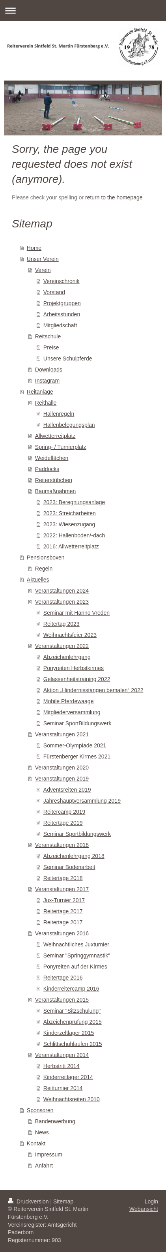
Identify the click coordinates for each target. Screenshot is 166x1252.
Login (151, 1201)
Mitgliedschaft (60, 325)
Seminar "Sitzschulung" (72, 1011)
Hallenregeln (59, 414)
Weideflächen (52, 458)
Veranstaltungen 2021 (62, 734)
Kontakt (36, 1143)
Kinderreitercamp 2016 (71, 988)
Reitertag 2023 (61, 624)
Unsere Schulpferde (67, 358)
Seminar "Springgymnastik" (76, 955)
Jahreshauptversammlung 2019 (82, 801)
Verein (43, 270)
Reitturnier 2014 (63, 1088)
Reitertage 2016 (63, 977)
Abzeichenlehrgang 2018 (73, 856)
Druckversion (29, 1201)
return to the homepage (114, 197)
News (42, 1132)
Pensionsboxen (46, 557)
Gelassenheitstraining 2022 (76, 679)
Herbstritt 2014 (61, 1066)
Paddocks (47, 469)
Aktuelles (38, 579)
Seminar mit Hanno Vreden (76, 613)
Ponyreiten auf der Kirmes (75, 966)
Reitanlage (40, 392)
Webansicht (143, 1209)
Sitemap (63, 1201)
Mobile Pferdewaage (68, 701)
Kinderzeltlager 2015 (68, 1033)
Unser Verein (43, 259)
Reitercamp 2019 (64, 812)
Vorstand (54, 292)
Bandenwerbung (55, 1121)
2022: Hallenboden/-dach (74, 535)
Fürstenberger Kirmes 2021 (76, 756)
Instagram (47, 380)
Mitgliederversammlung (72, 712)
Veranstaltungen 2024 (62, 591)
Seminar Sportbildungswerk (77, 834)
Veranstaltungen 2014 (62, 1055)
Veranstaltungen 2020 (62, 767)
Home (34, 248)
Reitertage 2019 (63, 823)
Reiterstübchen (53, 480)
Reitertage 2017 (63, 911)
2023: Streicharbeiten (69, 513)
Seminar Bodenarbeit (69, 867)
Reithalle (45, 403)
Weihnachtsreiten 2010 (71, 1099)
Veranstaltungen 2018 (62, 845)
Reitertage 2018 (63, 878)
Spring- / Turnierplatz (60, 447)
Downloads (48, 369)
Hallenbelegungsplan (69, 425)
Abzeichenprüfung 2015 (72, 1022)
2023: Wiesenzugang (69, 524)
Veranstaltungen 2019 (62, 778)
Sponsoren (40, 1110)
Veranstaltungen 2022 (62, 646)
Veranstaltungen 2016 (62, 933)
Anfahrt (44, 1165)
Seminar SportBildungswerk (77, 723)
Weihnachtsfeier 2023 (70, 635)
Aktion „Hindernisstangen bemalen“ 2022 (93, 690)
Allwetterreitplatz (55, 436)
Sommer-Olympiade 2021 (74, 745)
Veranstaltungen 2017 (62, 889)
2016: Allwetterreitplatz (71, 546)
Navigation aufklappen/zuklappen (83, 10)
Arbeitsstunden (61, 314)
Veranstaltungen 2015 (62, 1000)
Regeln (43, 568)
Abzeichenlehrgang (67, 657)
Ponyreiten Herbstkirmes (73, 668)
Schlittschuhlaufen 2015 (72, 1044)
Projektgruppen (62, 303)
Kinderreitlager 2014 (68, 1077)
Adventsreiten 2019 (67, 789)
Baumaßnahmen (55, 491)
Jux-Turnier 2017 (64, 900)
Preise (51, 347)
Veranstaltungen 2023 (62, 602)
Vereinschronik (61, 281)
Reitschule (48, 336)
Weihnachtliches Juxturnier (76, 944)
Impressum (48, 1154)
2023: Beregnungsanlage (74, 502)
